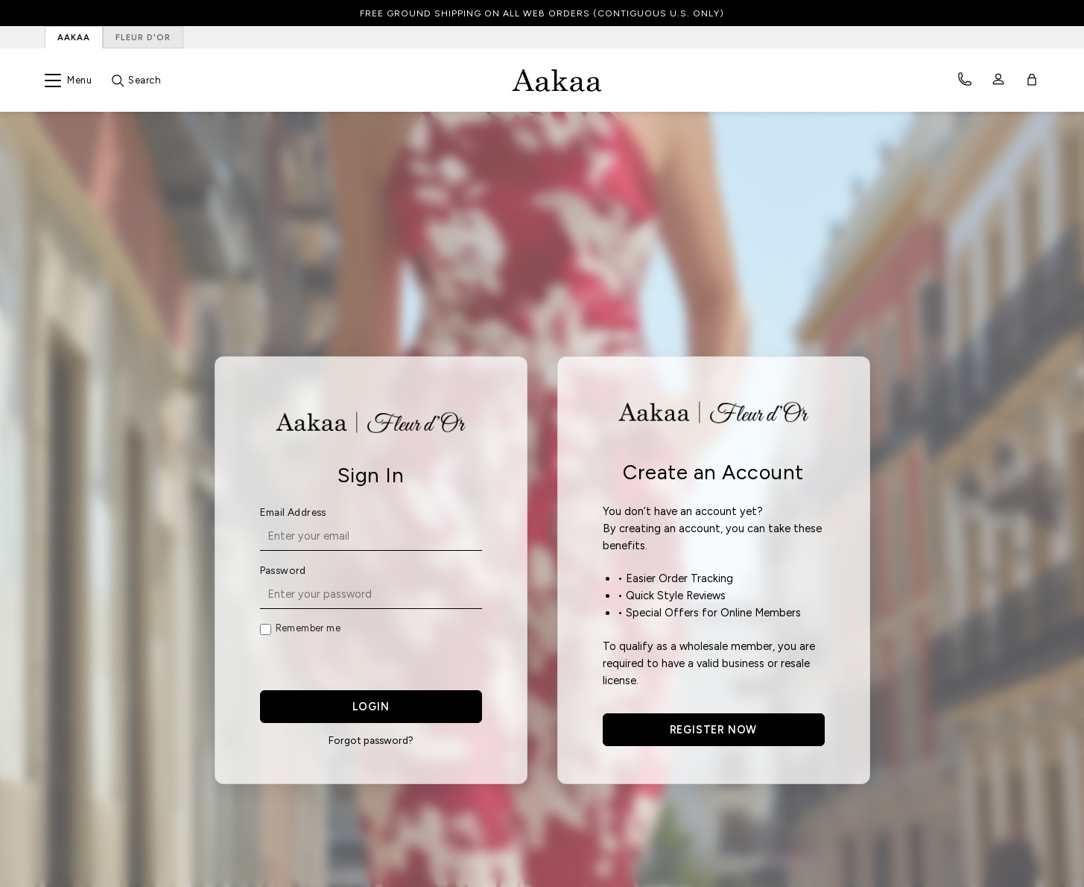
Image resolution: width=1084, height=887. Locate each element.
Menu (79, 80)
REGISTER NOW (714, 729)
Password (283, 570)
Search (144, 80)
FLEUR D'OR (143, 37)
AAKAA (73, 37)
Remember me (308, 628)
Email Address (293, 512)
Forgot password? (371, 740)
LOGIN (371, 706)
